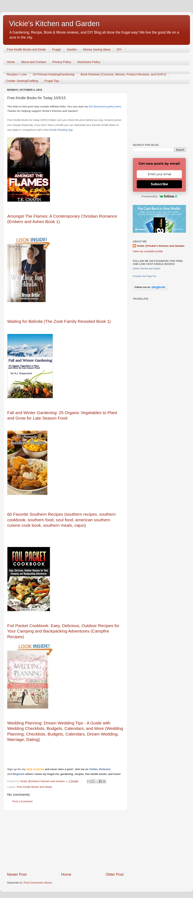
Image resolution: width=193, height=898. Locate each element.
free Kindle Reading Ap (57, 129)
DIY (119, 49)
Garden (72, 49)
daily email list (35, 769)
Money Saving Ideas (97, 49)
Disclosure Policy (88, 62)
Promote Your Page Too (144, 276)
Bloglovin (19, 774)
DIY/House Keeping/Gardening (53, 74)
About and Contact (33, 62)
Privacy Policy (61, 62)
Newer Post (17, 874)
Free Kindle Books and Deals (26, 49)
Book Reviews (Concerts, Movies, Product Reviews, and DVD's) (123, 74)
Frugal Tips (51, 80)
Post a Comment (22, 801)
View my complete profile (148, 251)
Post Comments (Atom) (38, 882)
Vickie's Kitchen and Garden (54, 24)
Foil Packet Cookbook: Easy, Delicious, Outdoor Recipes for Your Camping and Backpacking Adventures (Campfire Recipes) (63, 631)
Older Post (115, 874)
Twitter (93, 769)
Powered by (159, 196)
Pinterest (104, 769)
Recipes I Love (17, 74)
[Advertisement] (65, 841)
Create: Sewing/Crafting (22, 80)
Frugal (56, 49)
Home (11, 62)
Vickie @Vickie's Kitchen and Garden (160, 245)
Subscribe (159, 184)
